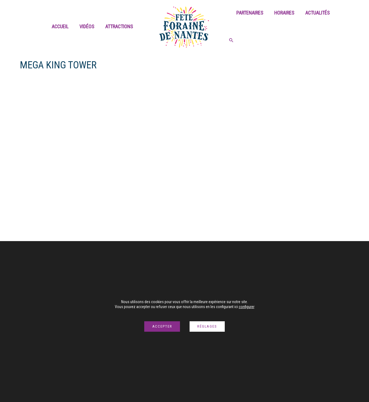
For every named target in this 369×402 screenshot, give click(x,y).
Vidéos (88, 26)
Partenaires (249, 26)
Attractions (120, 26)
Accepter (160, 326)
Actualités (315, 26)
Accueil (62, 26)
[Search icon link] (345, 27)
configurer (246, 304)
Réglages (208, 326)
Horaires (283, 26)
